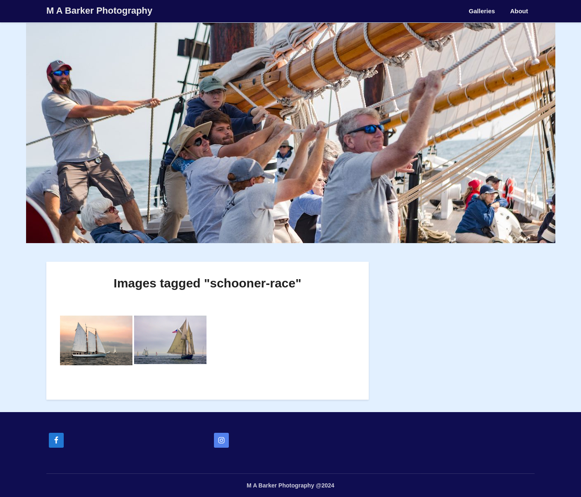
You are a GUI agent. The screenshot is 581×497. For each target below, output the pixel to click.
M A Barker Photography (99, 10)
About (519, 10)
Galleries (482, 10)
